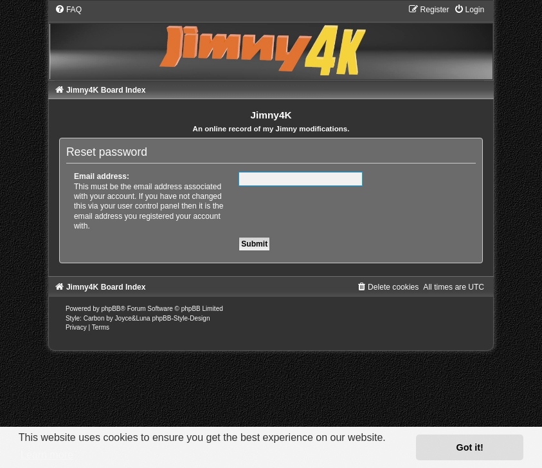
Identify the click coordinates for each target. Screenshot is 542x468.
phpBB (110, 308)
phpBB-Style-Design (181, 318)
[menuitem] (68, 9)
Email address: (101, 176)
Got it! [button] (469, 447)
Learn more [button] (47, 454)
